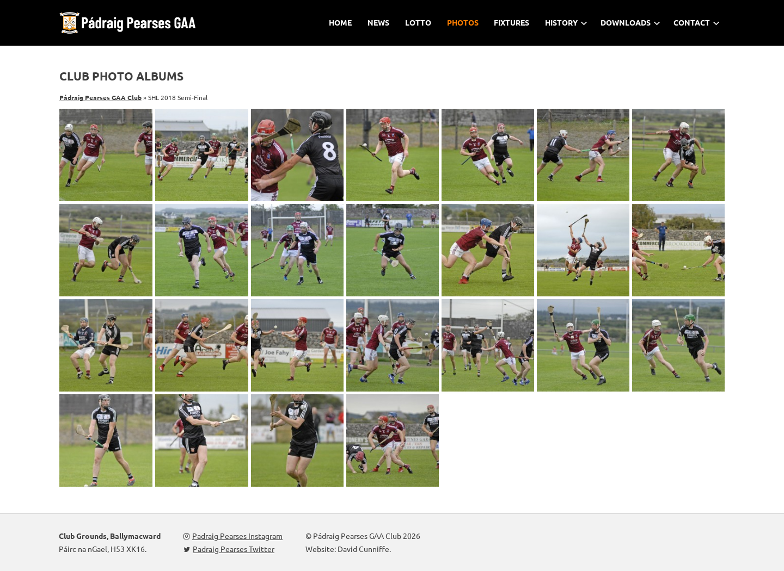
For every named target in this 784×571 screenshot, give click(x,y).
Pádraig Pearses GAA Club (100, 97)
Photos (463, 22)
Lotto (418, 22)
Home (340, 22)
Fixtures (511, 22)
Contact (696, 22)
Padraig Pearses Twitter (228, 549)
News (378, 22)
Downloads (630, 22)
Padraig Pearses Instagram (233, 536)
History (566, 22)
